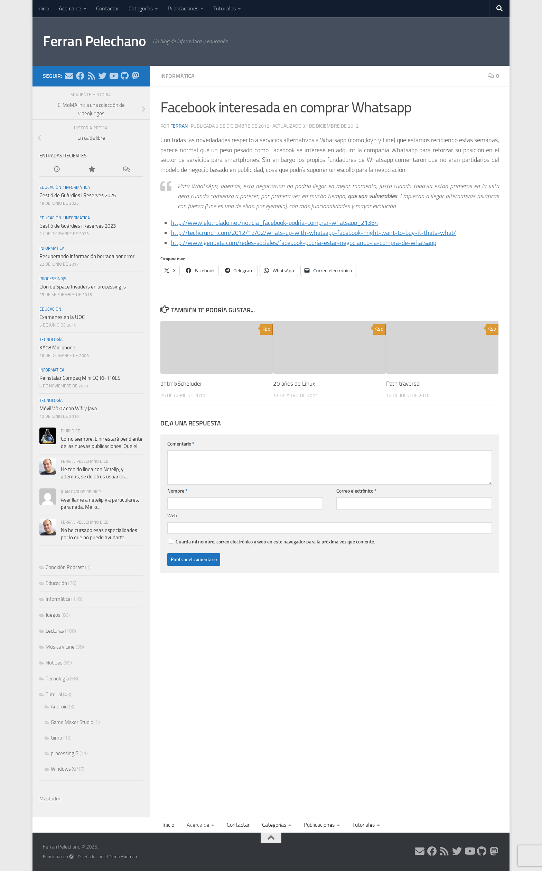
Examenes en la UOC (62, 317)
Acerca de (70, 8)
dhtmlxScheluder (181, 383)
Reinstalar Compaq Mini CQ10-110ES (79, 378)
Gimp (56, 738)
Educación (50, 187)
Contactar (107, 8)
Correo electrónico (356, 491)
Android (59, 707)
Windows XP (64, 769)
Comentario (180, 444)
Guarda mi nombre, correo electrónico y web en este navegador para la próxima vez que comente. (275, 542)
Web (172, 516)
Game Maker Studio (72, 722)
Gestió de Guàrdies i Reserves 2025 (77, 195)
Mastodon (50, 799)
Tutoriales (224, 8)
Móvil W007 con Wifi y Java (68, 408)
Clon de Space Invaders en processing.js (82, 287)
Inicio (43, 8)
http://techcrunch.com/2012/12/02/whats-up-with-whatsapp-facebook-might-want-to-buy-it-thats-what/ (313, 233)
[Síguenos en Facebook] (80, 76)
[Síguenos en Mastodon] (135, 76)
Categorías (141, 8)
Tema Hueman (123, 856)
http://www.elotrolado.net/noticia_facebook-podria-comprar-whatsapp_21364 (274, 223)
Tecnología (51, 339)
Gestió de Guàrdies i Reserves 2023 (77, 226)
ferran (179, 126)
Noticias (54, 663)
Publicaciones (183, 8)
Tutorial (54, 694)
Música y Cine (60, 647)
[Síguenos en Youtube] (113, 76)
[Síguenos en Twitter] (102, 76)
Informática (177, 76)
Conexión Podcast (65, 567)
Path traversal (403, 383)
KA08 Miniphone (57, 348)
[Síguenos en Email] (69, 76)
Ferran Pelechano (95, 41)
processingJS (52, 278)
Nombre (177, 491)
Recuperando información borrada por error (86, 256)
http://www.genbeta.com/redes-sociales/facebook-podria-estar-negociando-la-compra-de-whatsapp (303, 243)
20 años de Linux (294, 383)
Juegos (53, 615)
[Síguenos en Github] (124, 76)
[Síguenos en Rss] (91, 76)
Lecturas (55, 631)
